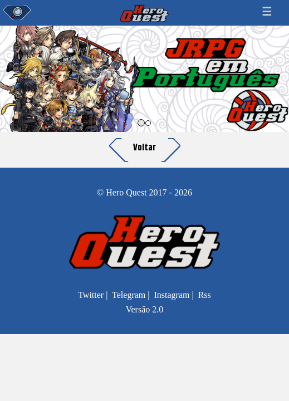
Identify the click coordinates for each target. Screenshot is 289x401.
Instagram (171, 295)
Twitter (91, 295)
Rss (204, 295)
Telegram (128, 295)
